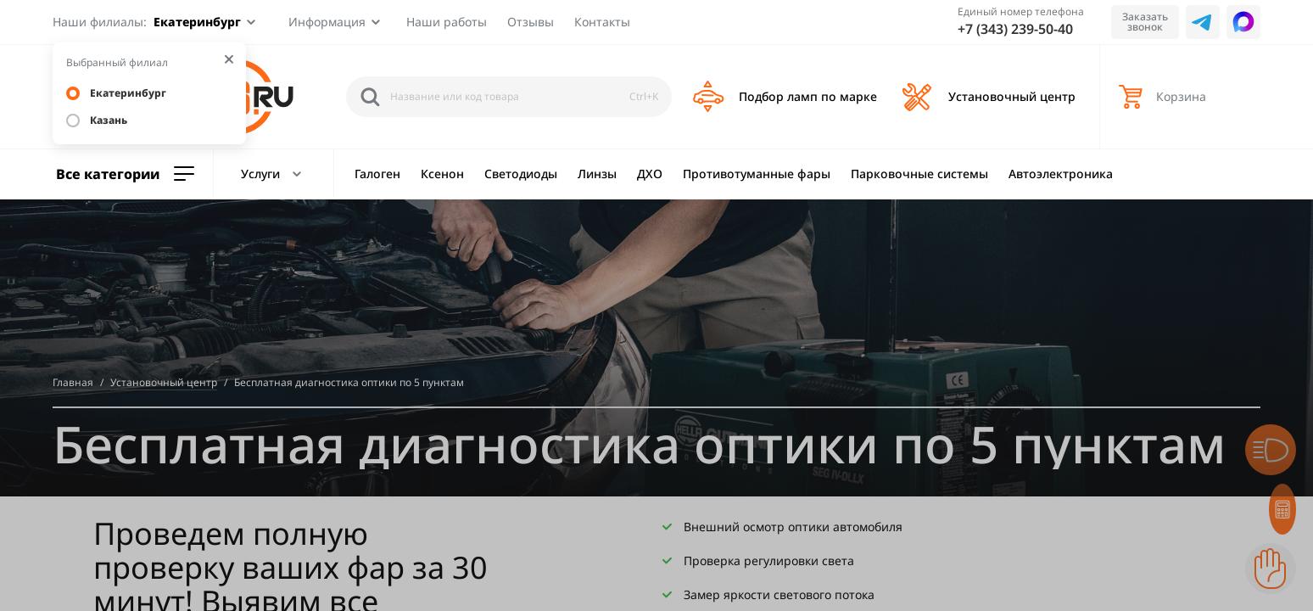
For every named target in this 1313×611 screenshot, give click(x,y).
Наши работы (446, 22)
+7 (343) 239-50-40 (1015, 29)
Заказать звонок (1145, 21)
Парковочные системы (919, 173)
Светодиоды (520, 173)
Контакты (602, 22)
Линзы (597, 173)
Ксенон (442, 173)
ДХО (649, 173)
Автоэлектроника (1060, 173)
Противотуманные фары (756, 173)
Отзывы (530, 22)
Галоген (377, 173)
